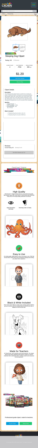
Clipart (3, 13)
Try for (12, 423)
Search (34, 11)
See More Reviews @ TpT (19, 152)
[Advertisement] (19, 131)
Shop (26, 423)
